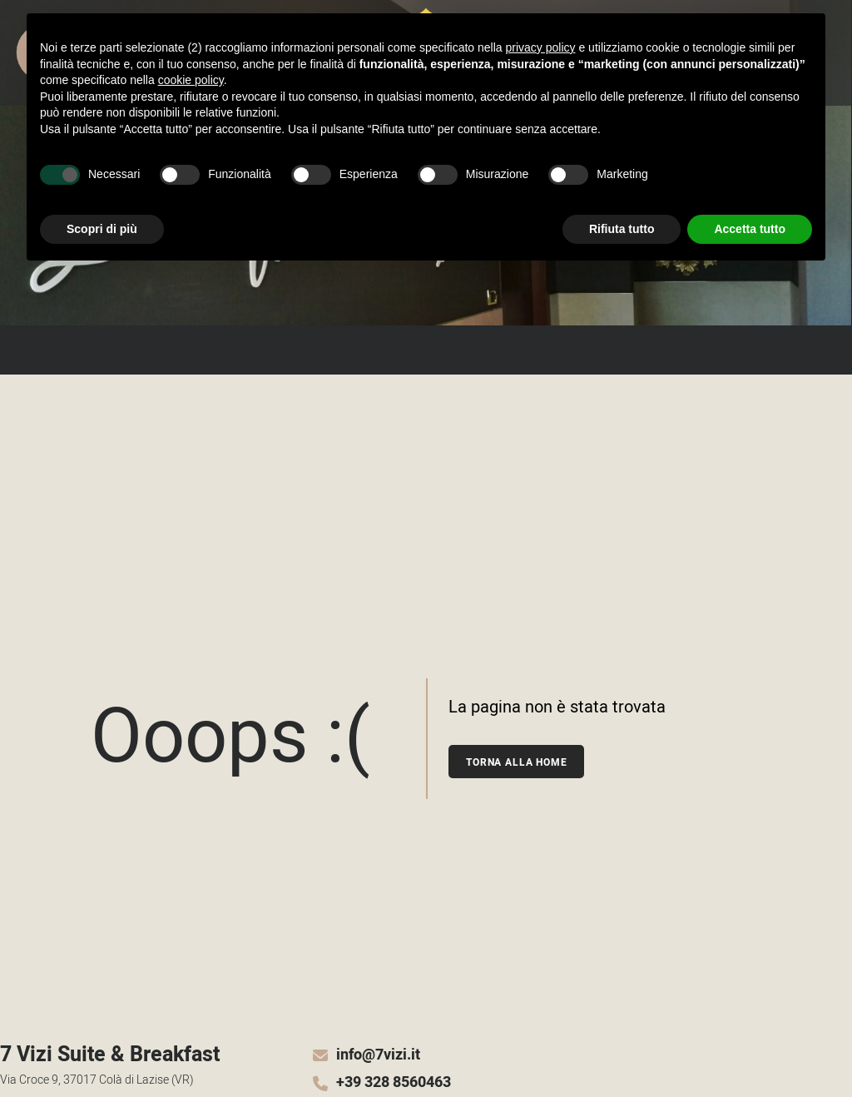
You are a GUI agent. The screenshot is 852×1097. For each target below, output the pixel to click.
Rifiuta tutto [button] (622, 229)
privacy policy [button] (541, 47)
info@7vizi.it (378, 1055)
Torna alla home (516, 762)
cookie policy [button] (191, 80)
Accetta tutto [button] (749, 229)
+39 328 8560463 (393, 1082)
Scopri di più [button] (102, 229)
